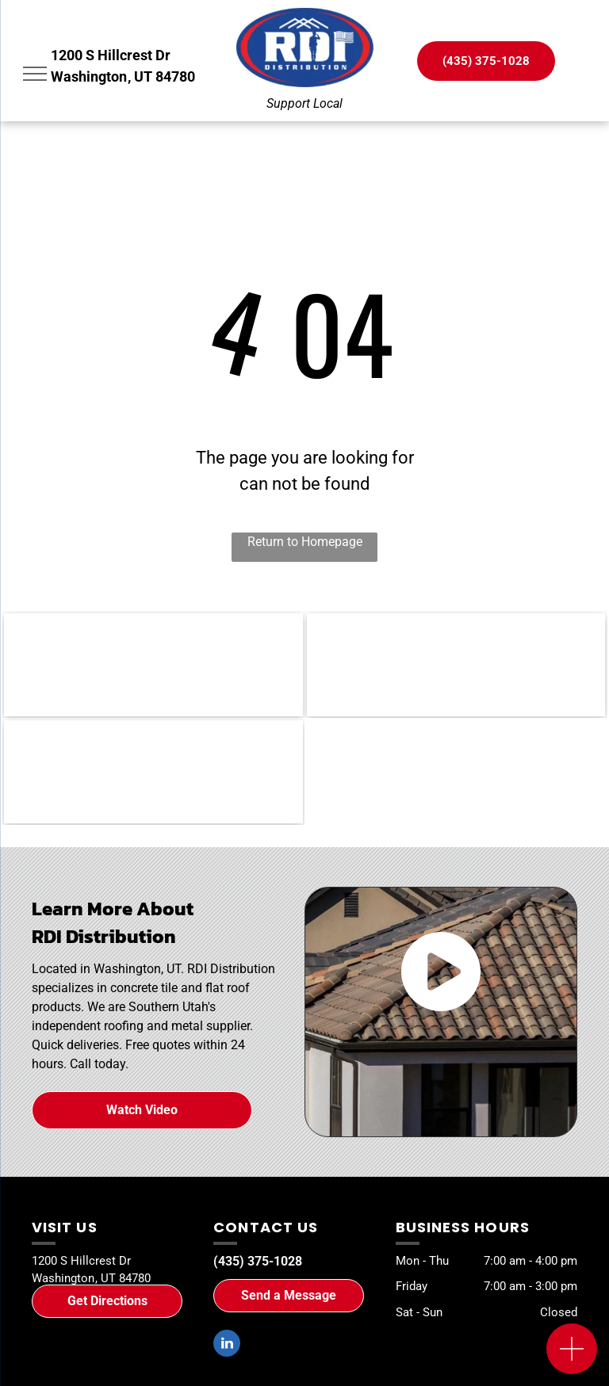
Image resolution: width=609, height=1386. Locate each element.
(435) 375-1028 (257, 1261)
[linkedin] (226, 1345)
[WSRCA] (153, 664)
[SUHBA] (456, 664)
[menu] (35, 73)
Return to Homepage (304, 541)
